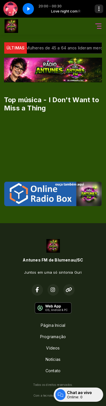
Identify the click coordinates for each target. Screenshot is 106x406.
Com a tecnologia (53, 395)
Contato (53, 370)
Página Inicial (53, 325)
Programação (53, 336)
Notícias (53, 359)
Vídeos (53, 348)
